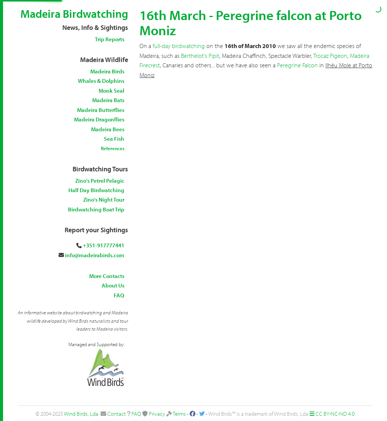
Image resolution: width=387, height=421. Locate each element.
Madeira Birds (107, 71)
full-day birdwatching (179, 46)
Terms (179, 413)
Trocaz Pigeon (330, 55)
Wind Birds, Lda (81, 413)
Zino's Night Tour (103, 199)
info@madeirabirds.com (94, 255)
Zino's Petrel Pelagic (99, 180)
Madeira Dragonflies (99, 119)
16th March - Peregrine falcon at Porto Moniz (250, 22)
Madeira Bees (107, 129)
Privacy (157, 413)
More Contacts (106, 276)
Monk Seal (111, 90)
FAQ (119, 295)
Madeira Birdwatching (74, 13)
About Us (113, 285)
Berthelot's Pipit (200, 55)
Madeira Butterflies (100, 109)
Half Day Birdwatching (96, 190)
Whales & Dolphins (101, 80)
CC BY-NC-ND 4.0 (335, 413)
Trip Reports (109, 39)
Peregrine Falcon (297, 65)
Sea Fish (114, 138)
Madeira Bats (108, 100)
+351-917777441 (103, 245)
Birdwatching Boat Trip (96, 209)
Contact (116, 413)
